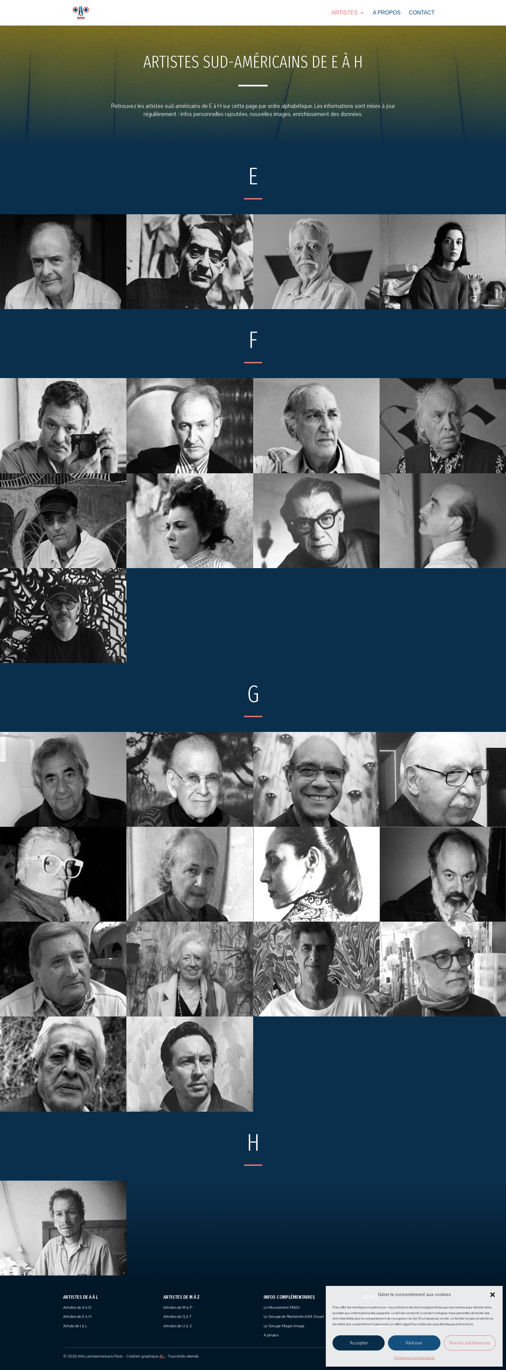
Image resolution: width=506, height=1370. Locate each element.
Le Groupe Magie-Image (284, 1326)
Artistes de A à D (77, 1307)
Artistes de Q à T (177, 1316)
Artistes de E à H (77, 1316)
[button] (492, 1294)
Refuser (414, 1343)
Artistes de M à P (177, 1307)
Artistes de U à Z (177, 1326)
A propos (387, 12)
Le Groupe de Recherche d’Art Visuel (294, 1316)
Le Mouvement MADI (282, 1307)
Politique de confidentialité (414, 1358)
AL (162, 1356)
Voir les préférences (469, 1343)
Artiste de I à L (75, 1326)
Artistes (345, 12)
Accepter (359, 1343)
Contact (421, 12)
